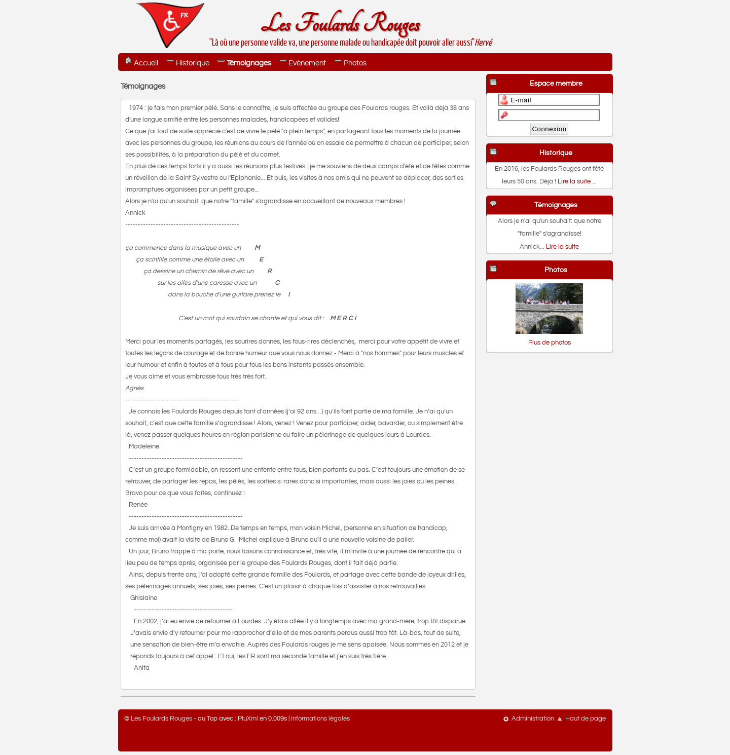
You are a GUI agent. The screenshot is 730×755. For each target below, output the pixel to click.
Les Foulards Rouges (339, 25)
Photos (355, 63)
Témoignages (249, 63)
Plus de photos (549, 342)
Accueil (146, 63)
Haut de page (585, 718)
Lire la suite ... (577, 181)
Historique (192, 63)
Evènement (307, 63)
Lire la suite (562, 247)
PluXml (248, 718)
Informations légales (320, 718)
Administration (533, 718)
